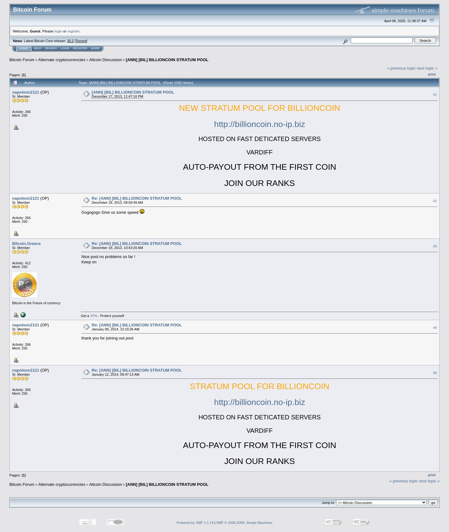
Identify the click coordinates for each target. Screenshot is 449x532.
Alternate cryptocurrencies (61, 59)
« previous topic (401, 68)
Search (51, 48)
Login (64, 48)
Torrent (81, 41)
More (95, 48)
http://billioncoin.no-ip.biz (259, 124)
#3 (435, 246)
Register (80, 48)
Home (23, 48)
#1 (435, 94)
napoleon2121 (25, 92)
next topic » (427, 68)
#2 (435, 201)
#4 (435, 327)
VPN (93, 316)
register (73, 31)
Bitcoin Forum (21, 59)
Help (37, 48)
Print (432, 74)
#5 (435, 373)
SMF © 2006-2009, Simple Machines (244, 523)
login (58, 31)
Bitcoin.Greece (26, 243)
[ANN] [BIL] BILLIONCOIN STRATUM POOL (167, 59)
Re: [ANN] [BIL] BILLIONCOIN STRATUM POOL (137, 198)
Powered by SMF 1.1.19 (195, 523)
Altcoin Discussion (105, 59)
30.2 (70, 41)
